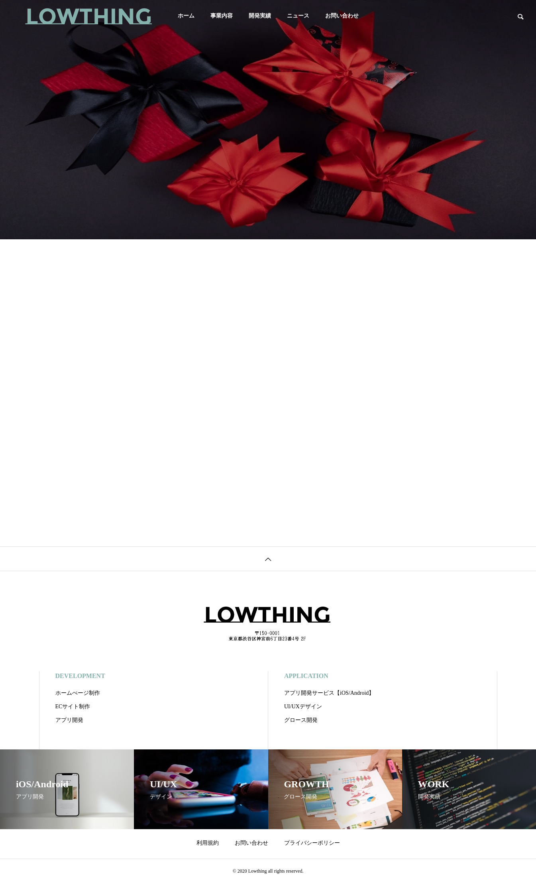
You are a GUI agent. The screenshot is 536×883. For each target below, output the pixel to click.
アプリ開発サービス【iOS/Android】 (329, 693)
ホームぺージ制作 (77, 693)
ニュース (298, 16)
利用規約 (207, 843)
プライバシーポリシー (312, 843)
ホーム (186, 16)
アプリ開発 (69, 720)
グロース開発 (301, 720)
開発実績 (260, 16)
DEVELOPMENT (80, 675)
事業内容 (221, 16)
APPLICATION (306, 675)
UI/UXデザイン (303, 707)
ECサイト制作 (72, 707)
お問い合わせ (342, 16)
